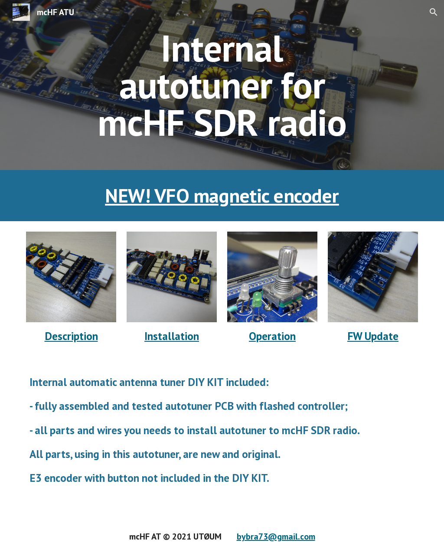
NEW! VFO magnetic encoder (222, 195)
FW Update (372, 336)
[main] (222, 85)
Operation (272, 336)
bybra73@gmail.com (276, 536)
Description (71, 336)
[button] (433, 12)
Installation (171, 336)
